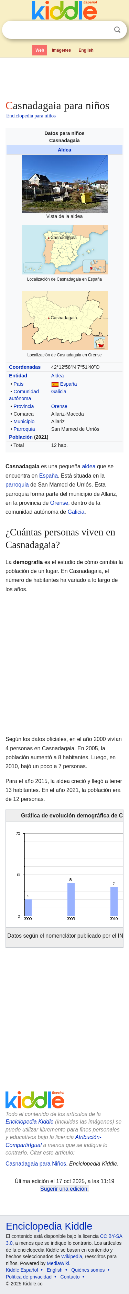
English (86, 50)
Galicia (58, 391)
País (18, 384)
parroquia (17, 485)
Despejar (103, 30)
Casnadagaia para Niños (36, 1164)
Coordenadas (25, 367)
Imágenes (61, 50)
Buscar (117, 30)
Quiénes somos (88, 1270)
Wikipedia (71, 1256)
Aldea (64, 150)
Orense (59, 406)
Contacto (70, 1277)
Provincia (23, 406)
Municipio (23, 421)
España (68, 384)
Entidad (18, 375)
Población (21, 437)
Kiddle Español (22, 1270)
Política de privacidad (29, 1277)
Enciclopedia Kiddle (30, 1122)
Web (39, 50)
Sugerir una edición (63, 1189)
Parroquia (24, 429)
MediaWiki (58, 1263)
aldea (88, 466)
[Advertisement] (64, 77)
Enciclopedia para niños (31, 115)
